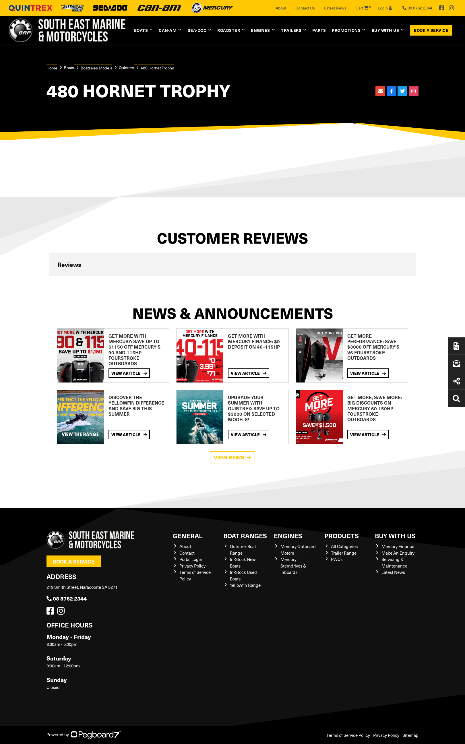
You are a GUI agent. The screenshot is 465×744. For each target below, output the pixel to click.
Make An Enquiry (397, 553)
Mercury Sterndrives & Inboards (293, 565)
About (281, 8)
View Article (129, 373)
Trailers (291, 30)
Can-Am (168, 30)
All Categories (344, 546)
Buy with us (385, 30)
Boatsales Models (96, 68)
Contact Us (305, 8)
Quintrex (126, 67)
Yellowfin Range (245, 585)
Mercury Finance (397, 546)
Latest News (335, 8)
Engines (260, 30)
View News (232, 457)
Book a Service (431, 30)
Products (341, 535)
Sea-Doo (197, 30)
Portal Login (190, 559)
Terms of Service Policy (348, 735)
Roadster (228, 30)
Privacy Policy (192, 566)
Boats (141, 30)
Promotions (346, 30)
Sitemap (410, 735)
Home (51, 68)
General (188, 535)
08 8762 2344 (66, 598)
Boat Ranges (245, 535)
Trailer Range (343, 553)
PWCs (336, 559)
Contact (187, 553)
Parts (319, 30)
